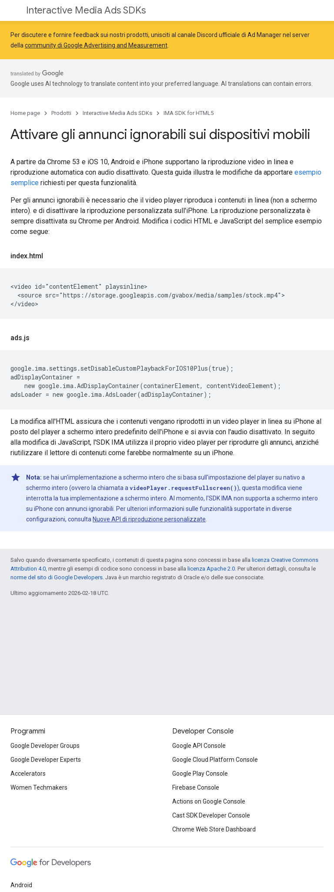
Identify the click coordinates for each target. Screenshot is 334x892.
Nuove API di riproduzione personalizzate (149, 519)
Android (21, 885)
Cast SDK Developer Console (211, 815)
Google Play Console (200, 773)
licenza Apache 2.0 (211, 568)
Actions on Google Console (208, 801)
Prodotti (61, 113)
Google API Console (199, 745)
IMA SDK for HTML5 (189, 113)
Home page (25, 113)
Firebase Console (195, 787)
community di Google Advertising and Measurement (96, 45)
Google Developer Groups (45, 745)
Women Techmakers (38, 787)
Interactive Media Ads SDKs (86, 10)
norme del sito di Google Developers (56, 577)
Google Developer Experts (45, 759)
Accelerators (28, 773)
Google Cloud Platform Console (215, 759)
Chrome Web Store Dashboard (214, 829)
